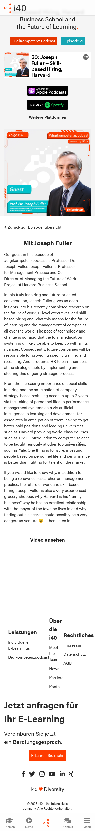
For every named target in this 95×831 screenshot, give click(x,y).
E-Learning (18, 705)
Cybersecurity (20, 729)
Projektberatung (22, 737)
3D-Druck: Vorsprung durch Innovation (43, 796)
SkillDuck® (17, 688)
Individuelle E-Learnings (19, 645)
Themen (9, 823)
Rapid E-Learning (23, 697)
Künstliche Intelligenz (27, 721)
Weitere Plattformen (47, 117)
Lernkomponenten (24, 745)
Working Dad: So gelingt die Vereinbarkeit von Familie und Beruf (39, 771)
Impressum (73, 645)
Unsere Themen (22, 713)
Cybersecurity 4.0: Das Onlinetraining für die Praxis (33, 785)
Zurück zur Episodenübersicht (32, 227)
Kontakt (68, 823)
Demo (29, 823)
